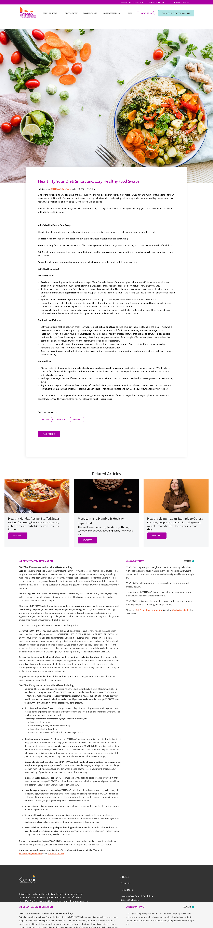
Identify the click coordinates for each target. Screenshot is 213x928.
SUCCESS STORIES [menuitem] (90, 13)
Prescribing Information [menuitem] (132, 2)
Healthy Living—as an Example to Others (175, 518)
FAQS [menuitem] (130, 13)
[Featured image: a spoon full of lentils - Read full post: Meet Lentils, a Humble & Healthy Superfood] (106, 496)
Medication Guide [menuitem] (156, 2)
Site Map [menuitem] (124, 877)
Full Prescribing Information (149, 610)
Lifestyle (45, 419)
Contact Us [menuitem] (125, 883)
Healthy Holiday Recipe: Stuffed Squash (34, 518)
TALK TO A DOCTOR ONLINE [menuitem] (176, 13)
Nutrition (61, 419)
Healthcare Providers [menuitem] (180, 2)
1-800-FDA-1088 (56, 854)
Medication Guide (180, 610)
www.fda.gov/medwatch (30, 854)
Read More (17, 536)
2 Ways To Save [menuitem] (147, 13)
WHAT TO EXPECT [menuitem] (71, 13)
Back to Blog (49, 434)
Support (77, 419)
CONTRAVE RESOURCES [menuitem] (111, 13)
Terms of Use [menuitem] (126, 890)
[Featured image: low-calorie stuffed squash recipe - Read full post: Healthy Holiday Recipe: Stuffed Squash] (36, 496)
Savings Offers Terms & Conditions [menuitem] (136, 896)
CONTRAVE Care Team (60, 189)
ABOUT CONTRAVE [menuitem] (50, 13)
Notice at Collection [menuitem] (129, 900)
